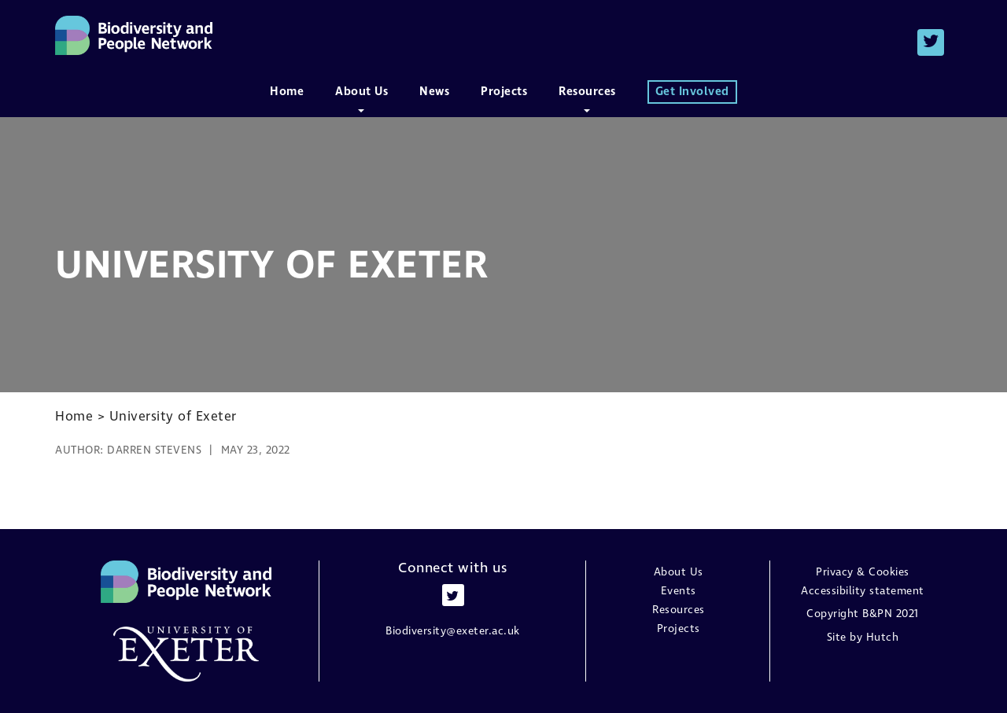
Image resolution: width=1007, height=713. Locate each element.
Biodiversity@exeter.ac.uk (452, 631)
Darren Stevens (154, 450)
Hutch (882, 637)
